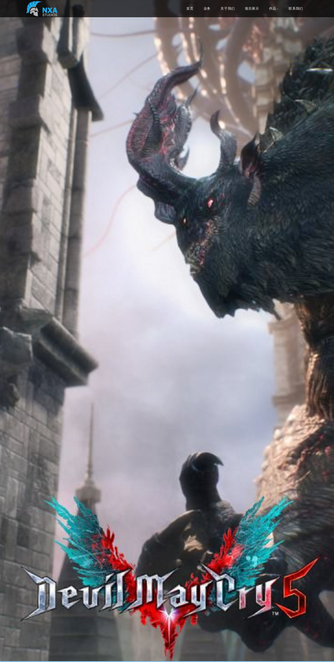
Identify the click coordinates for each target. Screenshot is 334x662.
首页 (189, 8)
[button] (15, 331)
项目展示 (252, 8)
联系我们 (296, 8)
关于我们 (227, 8)
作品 (272, 8)
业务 (207, 8)
